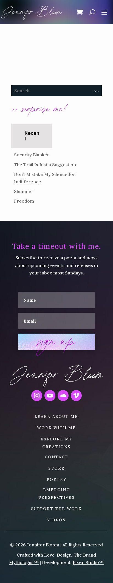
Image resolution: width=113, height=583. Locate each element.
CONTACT (56, 456)
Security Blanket (31, 154)
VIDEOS (56, 519)
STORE (56, 468)
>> (96, 91)
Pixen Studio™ (88, 562)
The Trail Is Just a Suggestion (45, 164)
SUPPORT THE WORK (56, 508)
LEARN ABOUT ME (56, 416)
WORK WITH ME (56, 427)
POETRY (56, 479)
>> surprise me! (39, 108)
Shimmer (23, 191)
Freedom (24, 201)
